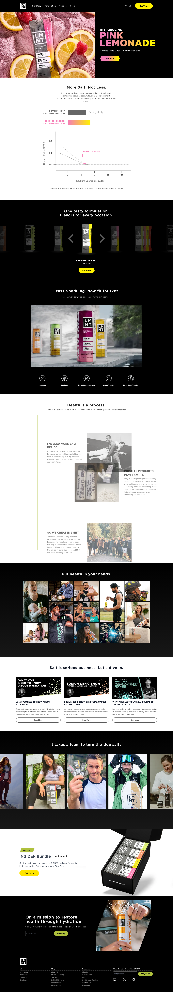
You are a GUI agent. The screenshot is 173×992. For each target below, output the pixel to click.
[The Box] (66, 977)
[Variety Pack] (66, 983)
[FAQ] (97, 977)
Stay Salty (61, 933)
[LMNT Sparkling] (66, 975)
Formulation (50, 6)
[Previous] (72, 239)
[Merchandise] (66, 985)
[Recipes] (35, 980)
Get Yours (143, 6)
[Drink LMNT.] (23, 6)
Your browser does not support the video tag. (86, 336)
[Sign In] (97, 972)
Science (63, 6)
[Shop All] (66, 972)
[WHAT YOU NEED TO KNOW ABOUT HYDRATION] (38, 688)
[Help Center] (97, 975)
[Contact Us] (97, 983)
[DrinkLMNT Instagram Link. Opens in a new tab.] (114, 979)
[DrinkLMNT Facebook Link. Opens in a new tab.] (134, 979)
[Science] (35, 977)
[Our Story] (35, 972)
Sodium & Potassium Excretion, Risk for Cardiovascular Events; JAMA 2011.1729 (86, 188)
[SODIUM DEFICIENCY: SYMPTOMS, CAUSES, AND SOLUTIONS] (86, 688)
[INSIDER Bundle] (66, 980)
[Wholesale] (97, 985)
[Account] (126, 6)
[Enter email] (39, 933)
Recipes (73, 6)
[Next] (100, 239)
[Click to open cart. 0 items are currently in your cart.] (130, 6)
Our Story (36, 6)
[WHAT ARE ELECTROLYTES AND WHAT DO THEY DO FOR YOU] (134, 688)
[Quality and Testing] (97, 980)
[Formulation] (35, 975)
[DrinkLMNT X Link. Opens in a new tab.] (124, 979)
